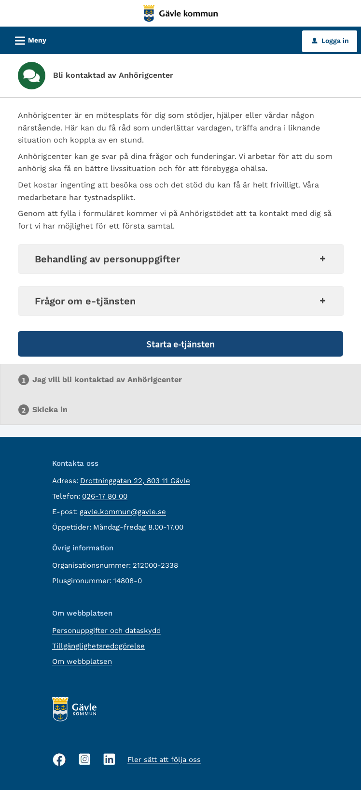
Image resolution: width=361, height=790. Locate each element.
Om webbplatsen (82, 661)
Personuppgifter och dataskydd (106, 630)
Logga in (330, 40)
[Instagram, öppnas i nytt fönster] (84, 759)
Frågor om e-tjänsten (181, 301)
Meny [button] (27, 39)
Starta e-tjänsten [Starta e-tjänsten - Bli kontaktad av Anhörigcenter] (180, 344)
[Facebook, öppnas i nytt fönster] (59, 759)
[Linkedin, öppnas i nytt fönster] (109, 759)
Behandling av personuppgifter (181, 259)
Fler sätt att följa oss (164, 759)
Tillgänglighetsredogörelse (98, 646)
